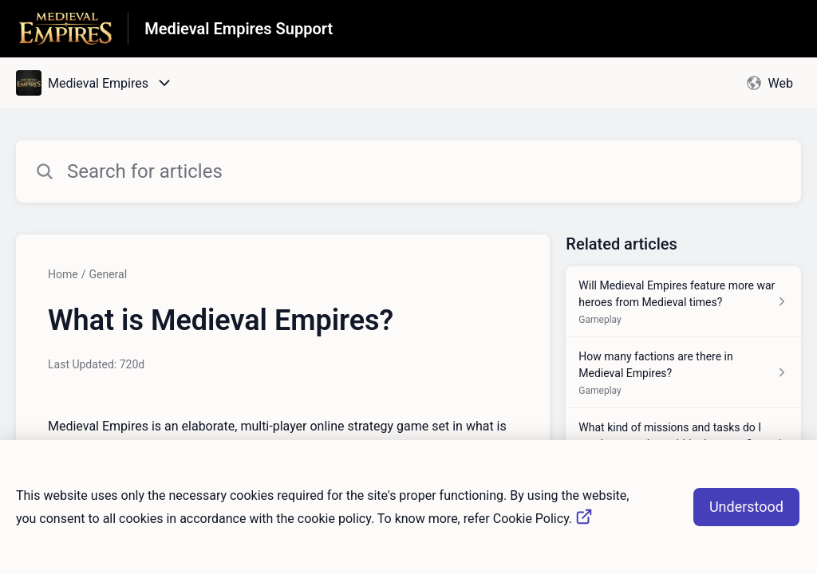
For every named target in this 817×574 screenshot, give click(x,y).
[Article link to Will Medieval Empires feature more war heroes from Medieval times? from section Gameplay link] (683, 301)
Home (63, 274)
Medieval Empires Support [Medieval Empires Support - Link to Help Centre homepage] (238, 28)
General (108, 274)
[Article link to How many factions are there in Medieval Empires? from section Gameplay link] (683, 372)
